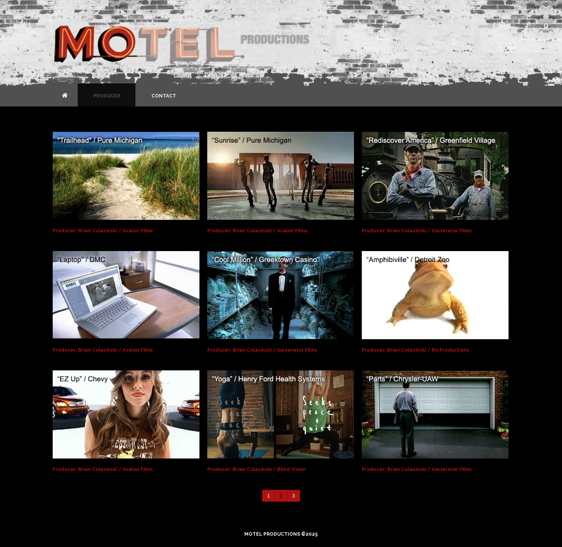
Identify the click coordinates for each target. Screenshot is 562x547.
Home (65, 94)
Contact (163, 96)
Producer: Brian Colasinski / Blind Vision (256, 469)
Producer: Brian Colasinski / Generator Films (417, 231)
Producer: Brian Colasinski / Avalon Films (103, 231)
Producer (106, 96)
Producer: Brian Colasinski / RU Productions (416, 350)
